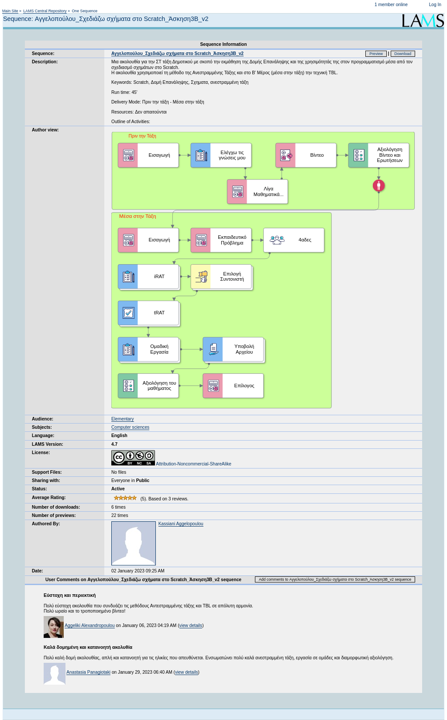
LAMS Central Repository (44, 11)
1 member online (391, 4)
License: (41, 452)
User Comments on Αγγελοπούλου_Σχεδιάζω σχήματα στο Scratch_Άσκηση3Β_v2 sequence (143, 579)
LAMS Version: (47, 444)
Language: (43, 435)
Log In (435, 4)
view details (191, 625)
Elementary (122, 419)
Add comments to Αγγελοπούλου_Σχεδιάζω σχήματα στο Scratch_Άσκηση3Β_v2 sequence (335, 579)
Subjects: (42, 427)
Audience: (42, 419)
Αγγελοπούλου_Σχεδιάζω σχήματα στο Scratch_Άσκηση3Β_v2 (177, 53)
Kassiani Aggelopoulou (180, 523)
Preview (376, 54)
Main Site (10, 11)
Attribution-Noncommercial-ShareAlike (171, 464)
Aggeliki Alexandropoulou (89, 625)
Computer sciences (130, 427)
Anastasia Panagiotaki (88, 672)
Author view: (45, 129)
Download (403, 54)
